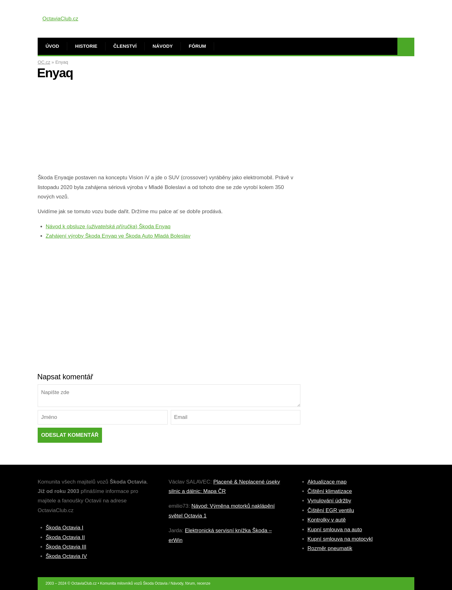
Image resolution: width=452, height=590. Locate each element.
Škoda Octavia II (65, 537)
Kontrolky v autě (327, 520)
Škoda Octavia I (64, 528)
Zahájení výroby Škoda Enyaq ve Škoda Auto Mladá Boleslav (118, 236)
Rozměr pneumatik (330, 548)
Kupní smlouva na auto (335, 530)
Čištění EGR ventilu (331, 510)
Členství (125, 46)
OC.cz (44, 62)
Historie (86, 46)
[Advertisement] (169, 129)
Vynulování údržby (329, 501)
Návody (163, 46)
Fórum (197, 46)
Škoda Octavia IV (66, 556)
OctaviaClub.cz (60, 19)
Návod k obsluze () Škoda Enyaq (108, 227)
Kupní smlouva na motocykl (340, 539)
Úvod (52, 46)
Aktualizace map (327, 482)
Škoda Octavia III (66, 547)
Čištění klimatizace (330, 491)
